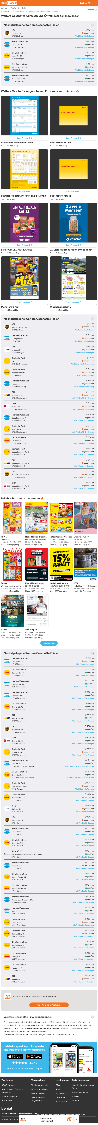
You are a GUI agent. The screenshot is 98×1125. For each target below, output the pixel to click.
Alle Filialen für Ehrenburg (84, 387)
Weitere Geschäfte (19, 8)
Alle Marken (7, 1100)
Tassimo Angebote (39, 1085)
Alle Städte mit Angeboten (38, 1099)
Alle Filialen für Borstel (85, 664)
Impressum (61, 1093)
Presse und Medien (80, 1092)
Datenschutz (61, 1097)
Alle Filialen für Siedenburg (83, 398)
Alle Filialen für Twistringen (83, 698)
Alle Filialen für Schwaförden (82, 364)
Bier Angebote (38, 1093)
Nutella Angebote (39, 1089)
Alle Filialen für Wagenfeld (83, 902)
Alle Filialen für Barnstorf (84, 914)
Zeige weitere (49, 643)
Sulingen (4, 8)
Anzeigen (92, 9)
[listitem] (12, 524)
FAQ (58, 1085)
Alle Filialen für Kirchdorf (84, 421)
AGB (58, 1089)
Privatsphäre (61, 1101)
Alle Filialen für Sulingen (84, 36)
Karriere (75, 1100)
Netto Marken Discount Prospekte (12, 1091)
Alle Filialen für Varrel (85, 375)
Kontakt (75, 1096)
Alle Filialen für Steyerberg (83, 925)
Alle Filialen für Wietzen (84, 789)
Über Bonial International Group (83, 1086)
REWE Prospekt (8, 1085)
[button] (94, 3)
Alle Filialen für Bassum (85, 800)
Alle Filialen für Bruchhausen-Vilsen (79, 766)
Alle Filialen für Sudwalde (84, 687)
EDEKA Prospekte (9, 1096)
